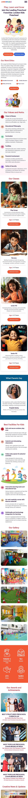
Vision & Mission (10, 116)
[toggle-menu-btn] (25, 1)
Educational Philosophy (13, 126)
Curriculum (9, 136)
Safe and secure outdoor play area (14, 429)
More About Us (14, 88)
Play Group (14, 210)
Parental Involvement (12, 156)
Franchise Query (8, 54)
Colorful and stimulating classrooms (13, 442)
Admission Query (19, 54)
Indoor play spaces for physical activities (15, 455)
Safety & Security (11, 166)
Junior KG (14, 306)
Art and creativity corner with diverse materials (14, 500)
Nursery (14, 258)
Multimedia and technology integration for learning (14, 513)
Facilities (8, 146)
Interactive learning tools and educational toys (15, 488)
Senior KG (14, 353)
